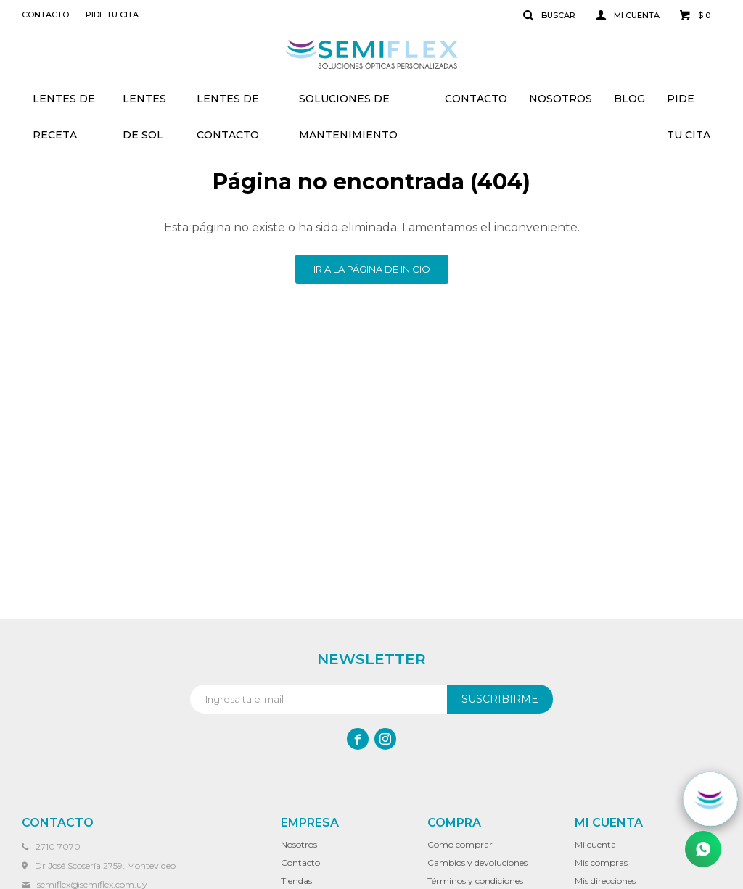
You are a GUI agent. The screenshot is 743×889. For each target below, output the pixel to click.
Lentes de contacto (228, 104)
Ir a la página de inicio (371, 269)
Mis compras (601, 862)
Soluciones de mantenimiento (348, 104)
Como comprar (460, 844)
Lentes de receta (64, 104)
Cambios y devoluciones (477, 862)
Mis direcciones (605, 880)
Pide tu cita (688, 104)
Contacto (476, 98)
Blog (629, 98)
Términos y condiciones (475, 880)
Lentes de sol (144, 104)
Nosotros (560, 98)
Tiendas (296, 880)
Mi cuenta (595, 844)
